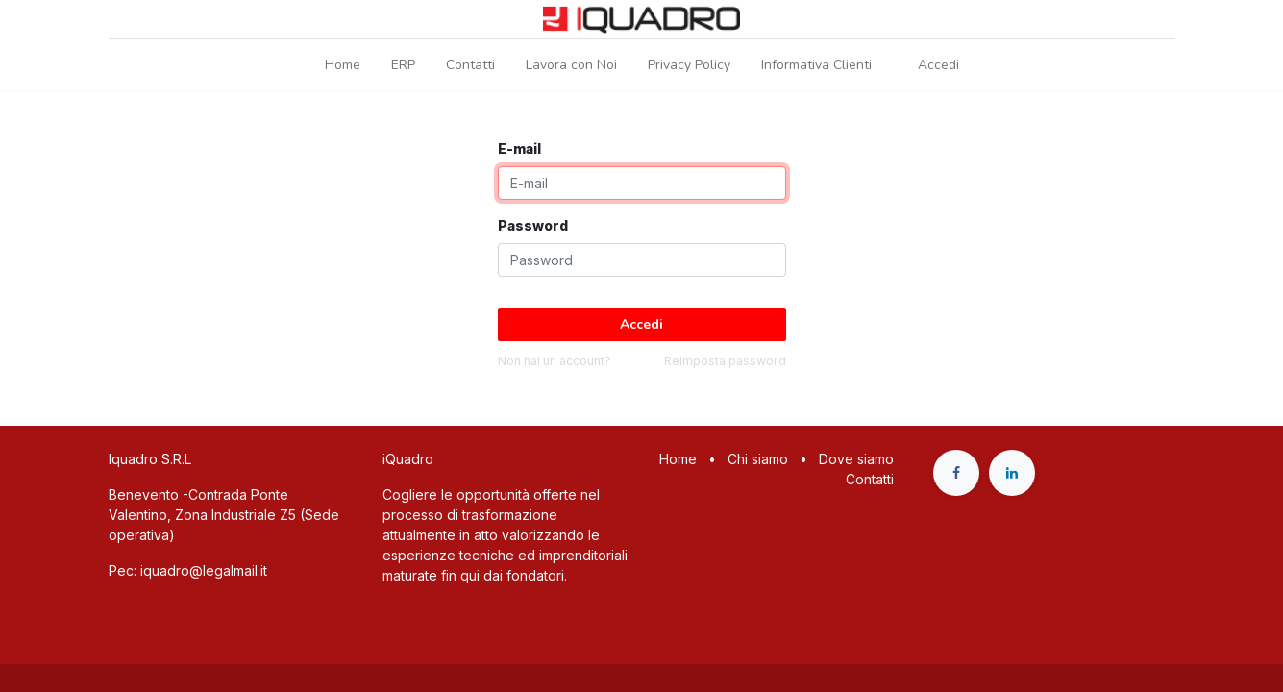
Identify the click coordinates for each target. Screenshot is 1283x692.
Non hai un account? (554, 361)
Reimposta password (725, 361)
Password (533, 225)
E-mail (519, 148)
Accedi (938, 65)
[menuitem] (342, 65)
